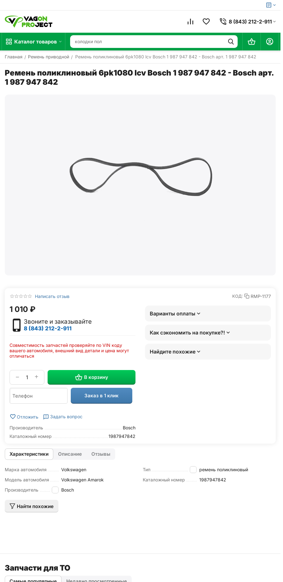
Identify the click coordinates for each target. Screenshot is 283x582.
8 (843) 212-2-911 (48, 328)
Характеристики (29, 454)
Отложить (24, 416)
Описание (70, 454)
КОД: (237, 296)
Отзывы (100, 454)
